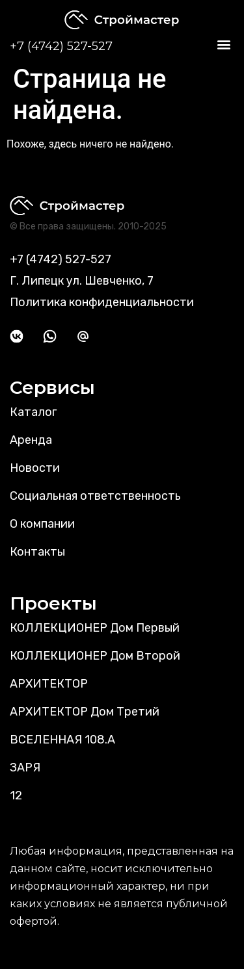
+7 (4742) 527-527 (61, 46)
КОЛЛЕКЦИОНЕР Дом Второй (95, 656)
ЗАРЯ (25, 767)
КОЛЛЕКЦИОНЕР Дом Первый (95, 628)
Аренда (31, 440)
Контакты (37, 552)
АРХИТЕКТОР (49, 684)
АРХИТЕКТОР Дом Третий (84, 711)
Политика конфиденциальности (102, 302)
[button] (223, 44)
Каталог (33, 412)
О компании (42, 524)
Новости (35, 468)
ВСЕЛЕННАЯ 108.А (62, 739)
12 (16, 795)
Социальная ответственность (95, 496)
